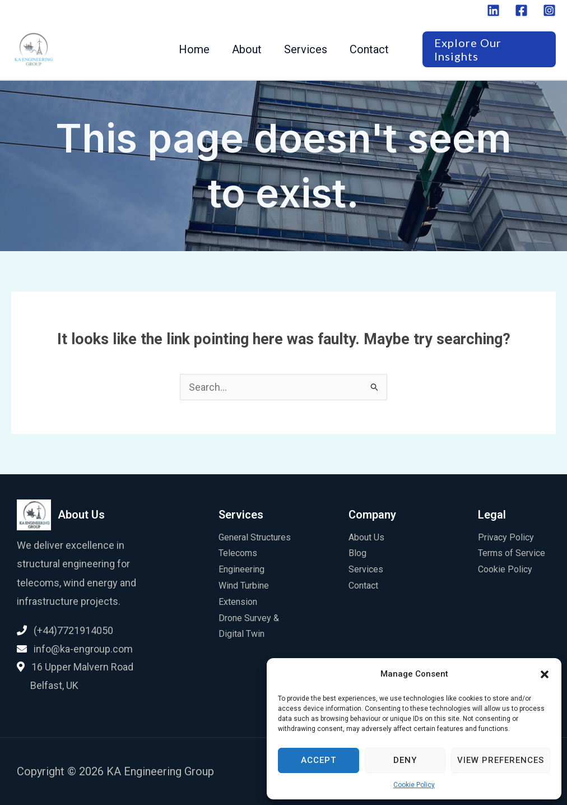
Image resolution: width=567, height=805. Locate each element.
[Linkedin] (493, 10)
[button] (544, 674)
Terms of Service (511, 553)
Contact (369, 49)
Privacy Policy (506, 537)
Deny (405, 760)
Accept (318, 760)
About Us (366, 537)
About (247, 49)
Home (194, 49)
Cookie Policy (414, 785)
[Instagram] (549, 10)
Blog (357, 553)
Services (305, 49)
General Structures (255, 537)
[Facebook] (521, 10)
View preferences (500, 760)
